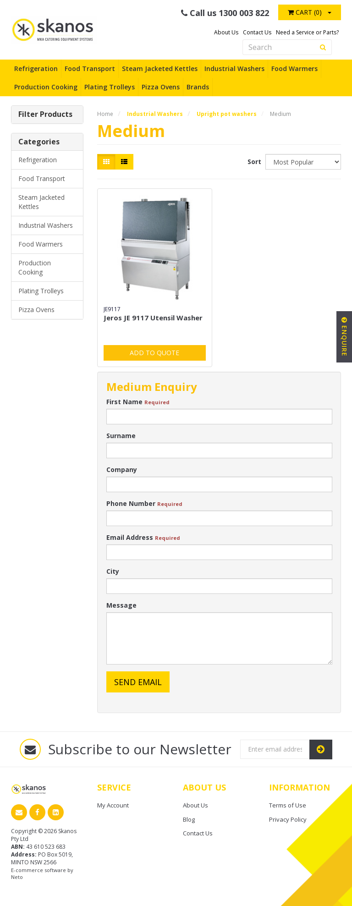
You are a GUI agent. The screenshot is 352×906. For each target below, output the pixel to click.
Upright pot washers (227, 114)
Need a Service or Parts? (307, 32)
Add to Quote (154, 352)
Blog (189, 819)
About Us (226, 32)
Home (105, 114)
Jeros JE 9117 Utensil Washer (153, 317)
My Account (113, 805)
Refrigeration (36, 68)
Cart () (305, 12)
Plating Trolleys (109, 86)
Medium (280, 114)
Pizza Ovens (161, 86)
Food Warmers (294, 68)
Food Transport (90, 68)
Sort (253, 161)
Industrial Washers (234, 68)
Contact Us (257, 32)
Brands (198, 86)
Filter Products (45, 114)
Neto (17, 876)
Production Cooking (45, 86)
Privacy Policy (288, 819)
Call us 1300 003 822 (225, 12)
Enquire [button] (344, 337)
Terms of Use (287, 805)
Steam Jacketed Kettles (160, 68)
